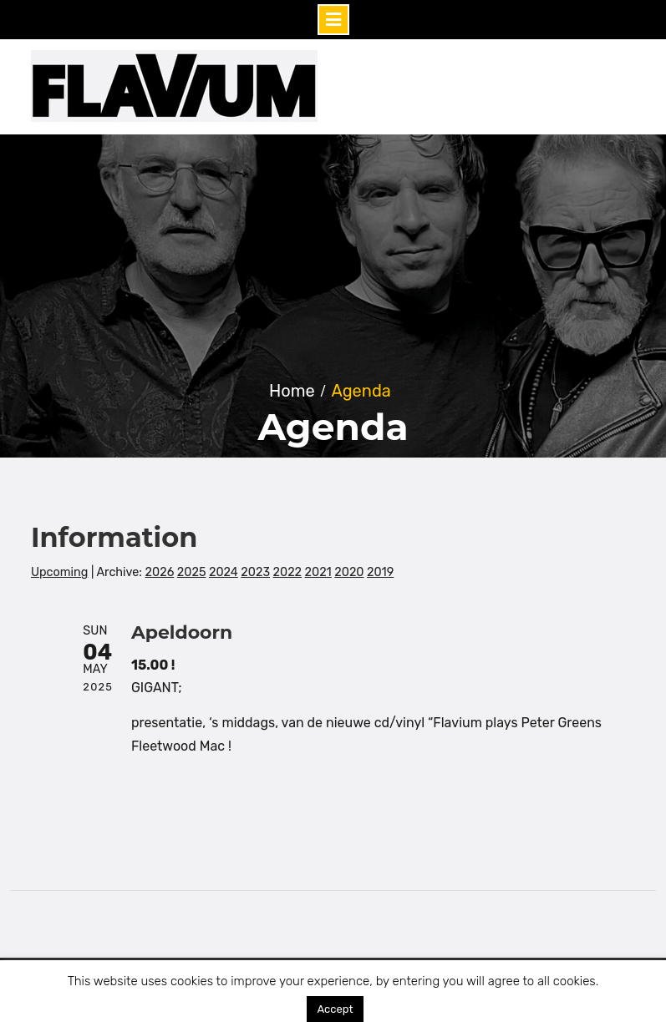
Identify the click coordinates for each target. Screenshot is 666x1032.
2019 (380, 572)
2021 (318, 572)
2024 (223, 572)
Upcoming (59, 572)
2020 (349, 572)
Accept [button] (335, 1009)
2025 (191, 572)
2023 (255, 572)
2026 (160, 572)
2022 (287, 572)
